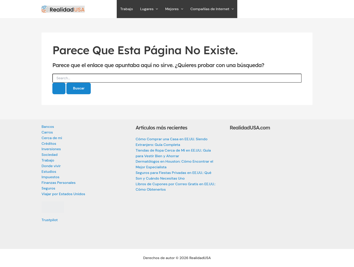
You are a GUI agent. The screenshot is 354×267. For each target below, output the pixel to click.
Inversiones (51, 149)
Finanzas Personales (59, 182)
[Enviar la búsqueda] (58, 88)
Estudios (49, 171)
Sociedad (50, 154)
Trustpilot (50, 220)
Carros (47, 132)
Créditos (49, 143)
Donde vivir (51, 166)
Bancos (48, 126)
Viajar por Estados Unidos (63, 194)
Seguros (48, 188)
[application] (156, 9)
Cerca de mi (52, 138)
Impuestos (50, 177)
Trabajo (48, 160)
